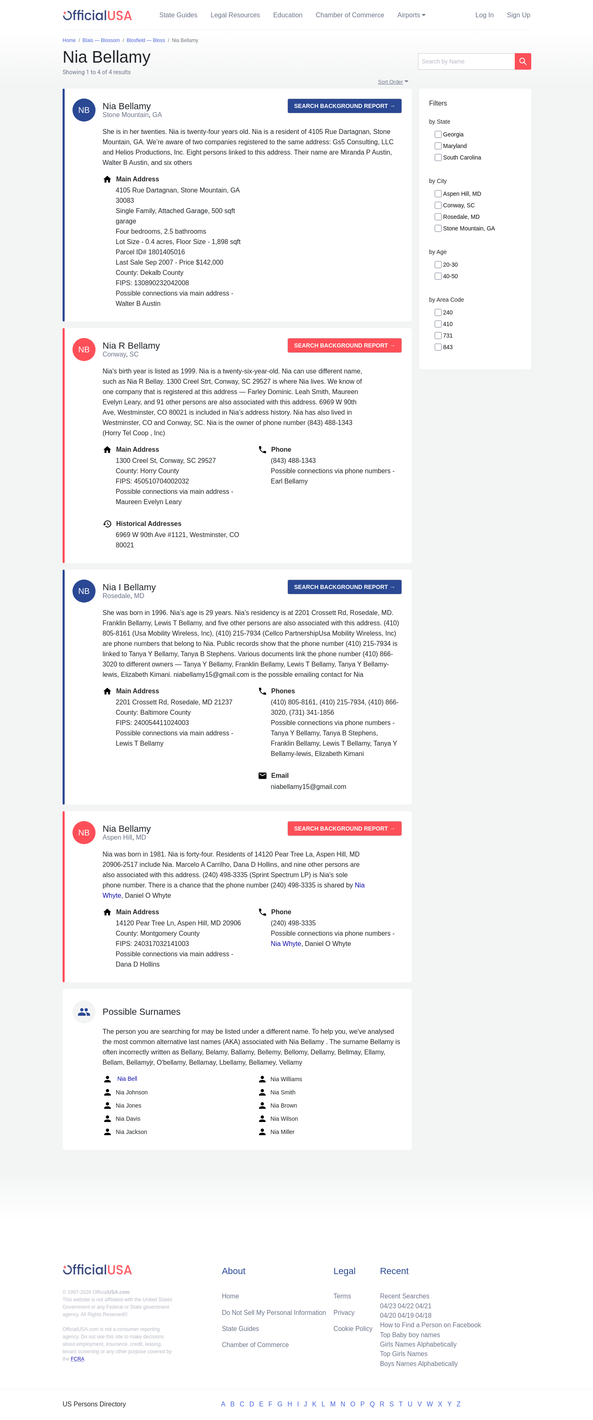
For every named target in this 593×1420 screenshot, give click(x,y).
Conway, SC (459, 205)
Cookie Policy (353, 1327)
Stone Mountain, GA (469, 228)
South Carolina (462, 157)
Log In (485, 15)
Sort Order (390, 82)
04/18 (422, 1313)
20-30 (450, 264)
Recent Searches (403, 1294)
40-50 (450, 276)
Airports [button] (408, 15)
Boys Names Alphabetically (417, 1363)
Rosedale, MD (461, 217)
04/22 (404, 1303)
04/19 (404, 1313)
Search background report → (344, 106)
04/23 (386, 1303)
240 (448, 312)
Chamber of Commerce (350, 15)
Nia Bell (120, 1079)
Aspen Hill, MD (462, 193)
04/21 (422, 1303)
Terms (342, 1294)
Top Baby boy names (408, 1333)
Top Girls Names (402, 1353)
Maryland (455, 146)
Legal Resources (235, 15)
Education (288, 15)
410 (448, 324)
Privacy (344, 1310)
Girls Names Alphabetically (417, 1343)
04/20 (386, 1313)
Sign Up (518, 15)
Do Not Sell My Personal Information (275, 1310)
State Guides (178, 15)
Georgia (453, 134)
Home (231, 1294)
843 (448, 347)
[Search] (466, 61)
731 (448, 335)
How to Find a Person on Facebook (429, 1323)
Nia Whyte (286, 943)
